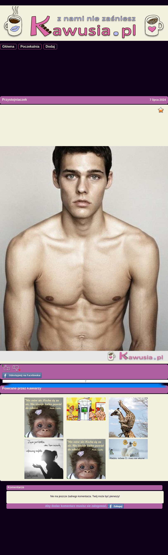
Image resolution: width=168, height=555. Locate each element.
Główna (8, 46)
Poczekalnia (30, 46)
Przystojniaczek (14, 99)
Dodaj (50, 46)
